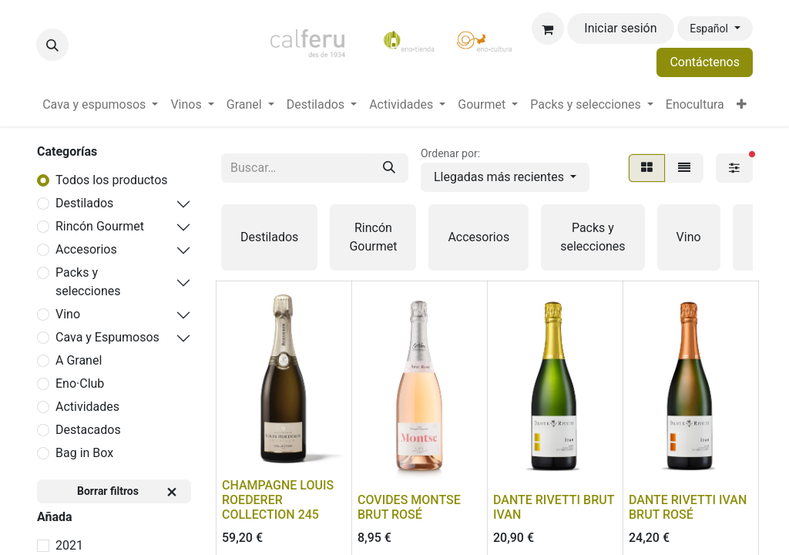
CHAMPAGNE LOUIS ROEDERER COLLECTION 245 (278, 500)
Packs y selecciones (87, 281)
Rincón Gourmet (99, 226)
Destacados (88, 429)
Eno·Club (79, 383)
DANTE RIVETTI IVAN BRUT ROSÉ (688, 507)
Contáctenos (705, 62)
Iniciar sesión (620, 28)
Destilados (84, 203)
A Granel (78, 360)
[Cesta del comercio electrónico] (548, 28)
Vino (67, 314)
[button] (52, 45)
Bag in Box (84, 453)
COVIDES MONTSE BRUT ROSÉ (409, 507)
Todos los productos (111, 180)
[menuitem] (100, 104)
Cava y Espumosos (107, 337)
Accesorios (86, 249)
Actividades (87, 406)
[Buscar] (389, 168)
